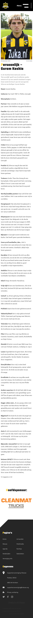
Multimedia (20, 544)
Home (4, 539)
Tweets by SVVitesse (16, 602)
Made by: (11, 613)
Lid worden (20, 539)
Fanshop (19, 549)
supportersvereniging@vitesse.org (18, 587)
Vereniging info (7, 558)
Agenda (5, 549)
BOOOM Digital (19, 613)
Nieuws (5, 544)
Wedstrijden (6, 554)
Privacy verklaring (12, 592)
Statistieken (20, 554)
